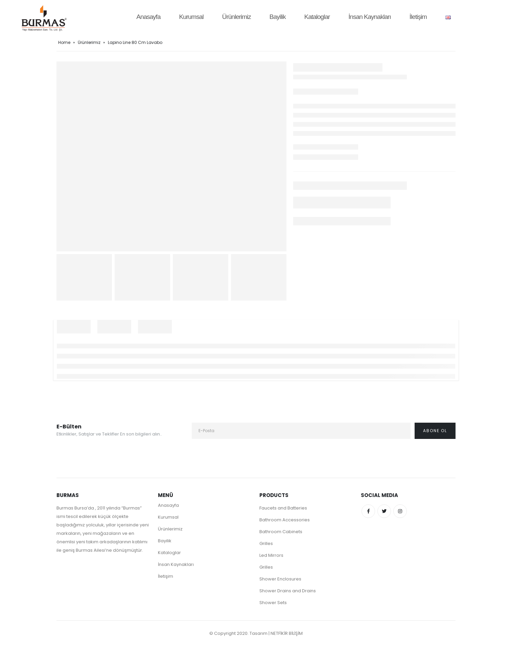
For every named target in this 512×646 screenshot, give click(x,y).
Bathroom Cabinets (280, 531)
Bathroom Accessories (284, 520)
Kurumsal (191, 16)
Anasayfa (148, 16)
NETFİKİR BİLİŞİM (287, 633)
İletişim (418, 16)
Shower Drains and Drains (287, 591)
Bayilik (278, 16)
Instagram (400, 511)
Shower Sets (273, 602)
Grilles (266, 543)
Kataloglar (317, 16)
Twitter (384, 511)
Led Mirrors (271, 555)
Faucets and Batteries (283, 508)
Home (64, 42)
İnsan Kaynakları (369, 16)
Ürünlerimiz (236, 16)
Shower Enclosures (280, 579)
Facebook (368, 511)
